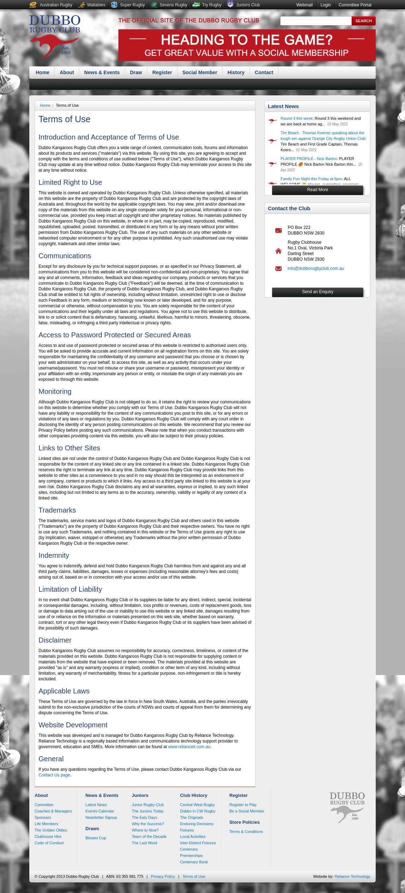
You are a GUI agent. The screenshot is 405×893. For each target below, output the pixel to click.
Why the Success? (148, 824)
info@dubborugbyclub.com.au (316, 268)
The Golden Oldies (51, 830)
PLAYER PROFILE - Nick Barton (309, 158)
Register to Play (243, 805)
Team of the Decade (149, 836)
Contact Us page (54, 775)
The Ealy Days (144, 817)
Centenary (189, 849)
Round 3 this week (297, 118)
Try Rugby (212, 4)
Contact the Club (289, 208)
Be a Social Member (246, 811)
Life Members (46, 824)
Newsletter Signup (101, 817)
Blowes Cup (96, 838)
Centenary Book (194, 862)
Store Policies (244, 822)
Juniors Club (248, 4)
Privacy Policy (163, 876)
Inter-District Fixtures (198, 843)
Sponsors (43, 817)
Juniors (140, 795)
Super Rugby (132, 4)
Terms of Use (67, 105)
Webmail (304, 4)
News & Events (101, 72)
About (67, 72)
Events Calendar (100, 811)
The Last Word (144, 843)
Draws (92, 828)
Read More (317, 189)
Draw (136, 72)
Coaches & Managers (53, 811)
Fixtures (187, 830)
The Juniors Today (148, 811)
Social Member (199, 72)
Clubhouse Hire (48, 836)
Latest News (283, 106)
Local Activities (192, 836)
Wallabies (96, 4)
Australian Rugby (56, 4)
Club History (193, 795)
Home (42, 72)
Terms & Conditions (246, 831)
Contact (264, 72)
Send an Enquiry (318, 291)
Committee (44, 805)
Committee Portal (355, 4)
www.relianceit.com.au (189, 746)
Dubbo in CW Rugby (197, 811)
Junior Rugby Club (148, 805)
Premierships (191, 855)
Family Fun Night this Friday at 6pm (311, 179)
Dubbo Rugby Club (54, 38)
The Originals (191, 817)
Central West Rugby (197, 805)
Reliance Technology (352, 876)
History (236, 72)
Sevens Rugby (173, 4)
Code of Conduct (49, 843)
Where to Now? (145, 830)
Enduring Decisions (196, 824)
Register (162, 72)
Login (326, 4)
